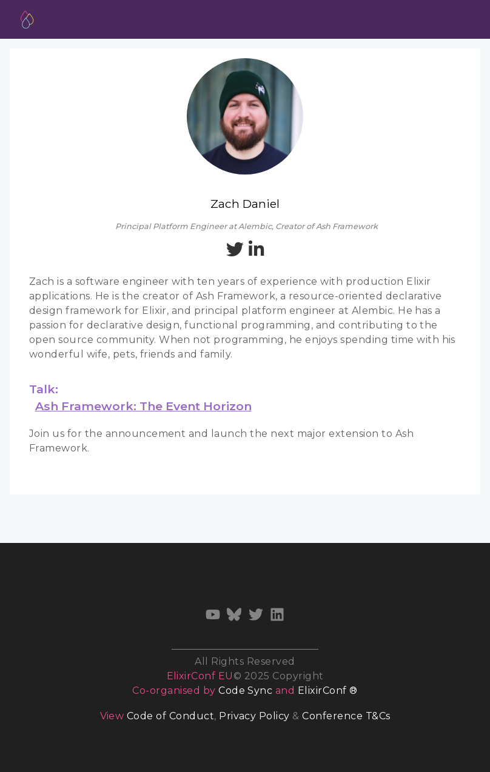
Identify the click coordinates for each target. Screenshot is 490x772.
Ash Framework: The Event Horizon (143, 406)
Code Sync (245, 690)
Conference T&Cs (346, 716)
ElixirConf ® (328, 690)
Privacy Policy (254, 716)
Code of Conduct (170, 716)
